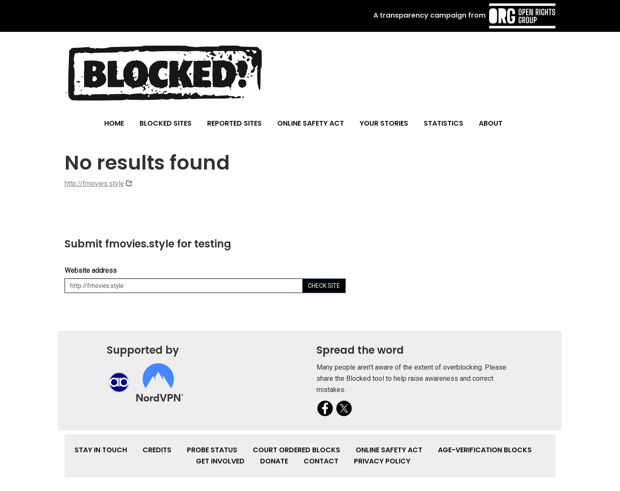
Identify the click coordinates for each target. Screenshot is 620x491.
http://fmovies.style (94, 183)
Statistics (443, 123)
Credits (157, 450)
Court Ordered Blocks (296, 450)
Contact (321, 461)
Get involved (220, 461)
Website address (91, 270)
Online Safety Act (310, 123)
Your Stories (384, 123)
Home (114, 123)
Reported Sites (234, 123)
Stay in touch (100, 450)
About (490, 123)
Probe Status (212, 450)
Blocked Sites (166, 123)
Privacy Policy (382, 461)
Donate (274, 461)
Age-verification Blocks (485, 450)
